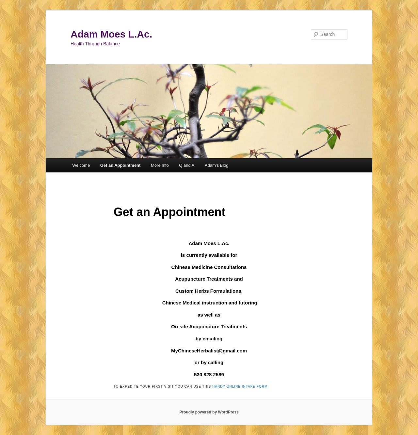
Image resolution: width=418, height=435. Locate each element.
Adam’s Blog (217, 165)
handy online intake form (239, 386)
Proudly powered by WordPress (208, 412)
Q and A (186, 165)
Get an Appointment (120, 165)
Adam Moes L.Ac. (111, 34)
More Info (160, 165)
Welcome (81, 165)
